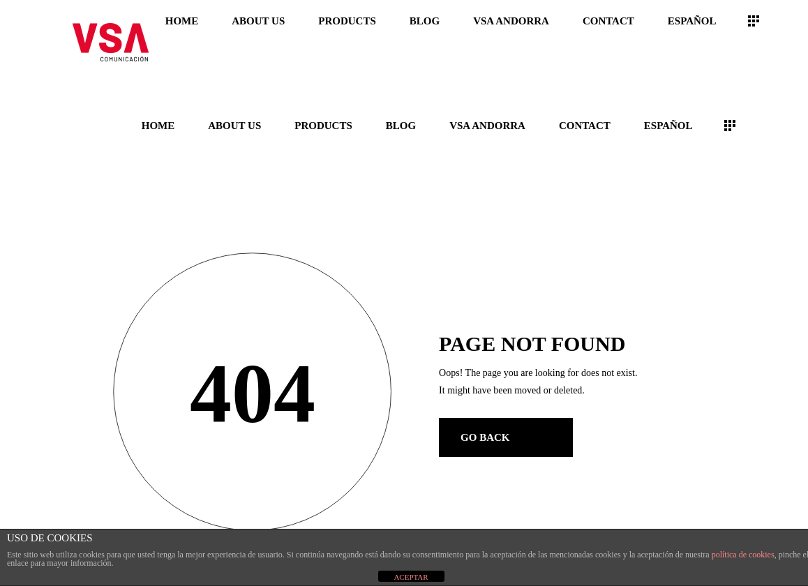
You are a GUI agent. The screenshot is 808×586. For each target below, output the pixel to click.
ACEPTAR (411, 577)
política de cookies (743, 554)
